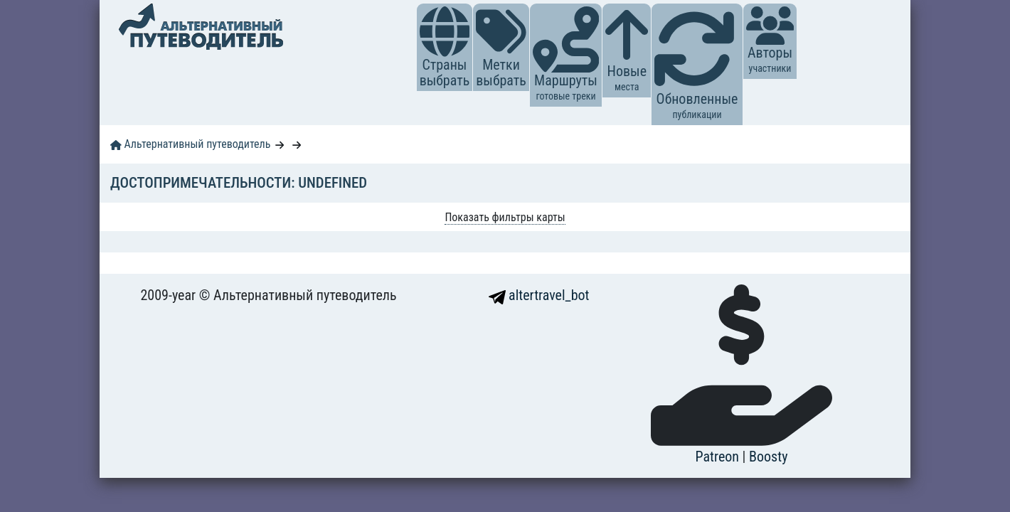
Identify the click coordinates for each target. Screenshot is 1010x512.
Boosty (768, 456)
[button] (445, 31)
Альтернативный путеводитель (190, 144)
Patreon (719, 456)
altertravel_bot (539, 295)
